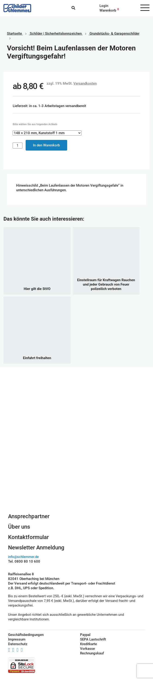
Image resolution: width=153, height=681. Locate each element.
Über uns (19, 527)
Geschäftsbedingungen (26, 635)
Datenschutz (17, 644)
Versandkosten (85, 83)
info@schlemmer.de (23, 557)
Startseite (14, 33)
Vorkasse (87, 649)
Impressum (16, 639)
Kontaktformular (28, 537)
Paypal (85, 635)
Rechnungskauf (92, 653)
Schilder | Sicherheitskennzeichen (56, 33)
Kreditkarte (88, 644)
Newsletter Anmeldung (36, 547)
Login (103, 6)
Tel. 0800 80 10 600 (24, 561)
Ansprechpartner (28, 516)
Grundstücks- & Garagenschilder (114, 33)
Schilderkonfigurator (76, 465)
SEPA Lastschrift (93, 639)
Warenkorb (107, 10)
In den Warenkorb (46, 145)
